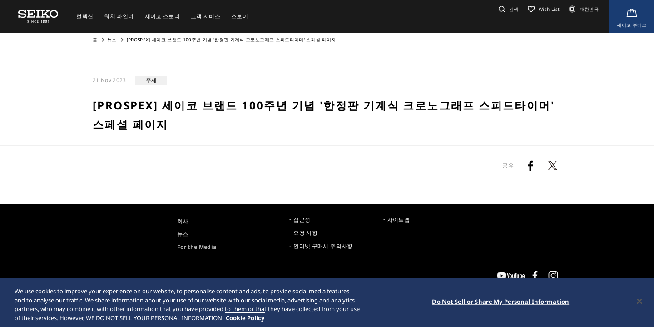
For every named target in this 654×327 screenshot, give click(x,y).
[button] (507, 9)
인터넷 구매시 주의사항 (322, 246)
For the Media (197, 247)
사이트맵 (398, 219)
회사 (182, 221)
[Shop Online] (631, 16)
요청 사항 (305, 233)
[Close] (639, 302)
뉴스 (112, 39)
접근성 (301, 219)
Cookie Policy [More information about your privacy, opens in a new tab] (245, 319)
